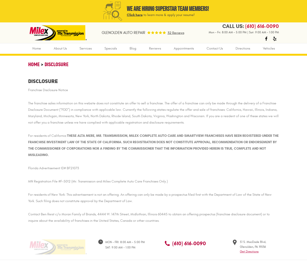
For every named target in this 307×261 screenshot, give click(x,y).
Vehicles (269, 48)
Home (36, 48)
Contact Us (215, 48)
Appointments (184, 48)
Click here (135, 15)
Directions (243, 48)
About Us (60, 48)
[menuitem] (36, 48)
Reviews (155, 48)
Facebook (266, 39)
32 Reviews (176, 33)
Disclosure (56, 64)
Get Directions (249, 251)
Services (86, 48)
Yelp (274, 39)
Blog (133, 48)
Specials (110, 48)
